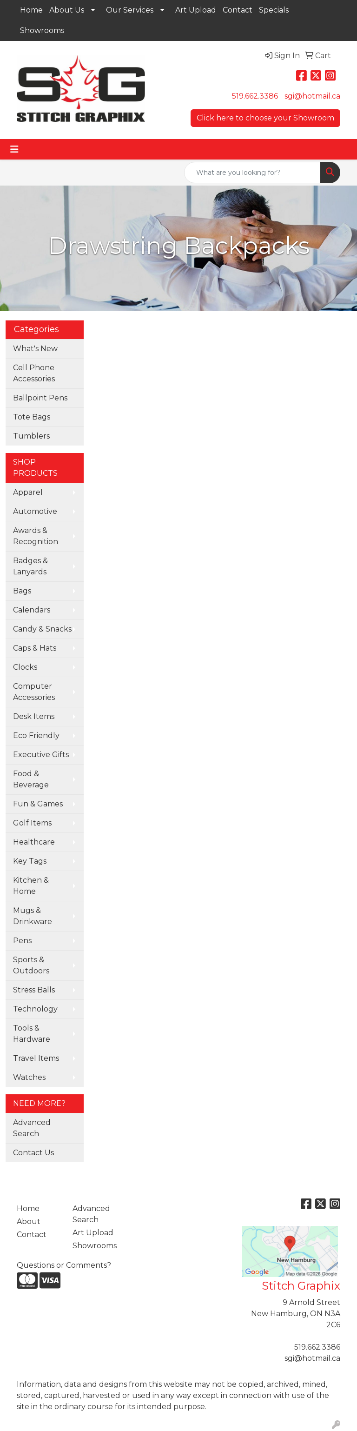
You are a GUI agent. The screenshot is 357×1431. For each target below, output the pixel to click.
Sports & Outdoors (31, 965)
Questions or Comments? (64, 1265)
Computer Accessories (34, 692)
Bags (22, 590)
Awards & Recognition (35, 536)
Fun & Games (38, 803)
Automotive (35, 511)
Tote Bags (31, 417)
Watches (29, 1077)
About (28, 1221)
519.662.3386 (255, 96)
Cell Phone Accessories (34, 373)
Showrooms (42, 30)
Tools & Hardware (31, 1034)
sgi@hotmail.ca (312, 96)
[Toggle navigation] (14, 149)
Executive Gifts (41, 754)
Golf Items (32, 823)
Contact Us (33, 1152)
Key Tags (29, 861)
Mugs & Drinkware (32, 916)
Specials (274, 10)
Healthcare (34, 842)
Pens (22, 940)
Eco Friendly (36, 735)
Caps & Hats (34, 648)
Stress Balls (34, 989)
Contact (237, 10)
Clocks (25, 667)
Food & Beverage (31, 779)
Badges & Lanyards (30, 566)
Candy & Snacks (42, 629)
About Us (66, 10)
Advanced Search (32, 1128)
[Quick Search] (252, 172)
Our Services (129, 10)
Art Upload (195, 10)
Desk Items (33, 716)
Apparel (28, 492)
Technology (35, 1009)
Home (31, 10)
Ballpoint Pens (40, 397)
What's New (35, 348)
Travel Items (36, 1058)
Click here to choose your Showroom (265, 117)
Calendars (31, 610)
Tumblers (31, 436)
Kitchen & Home (31, 886)
